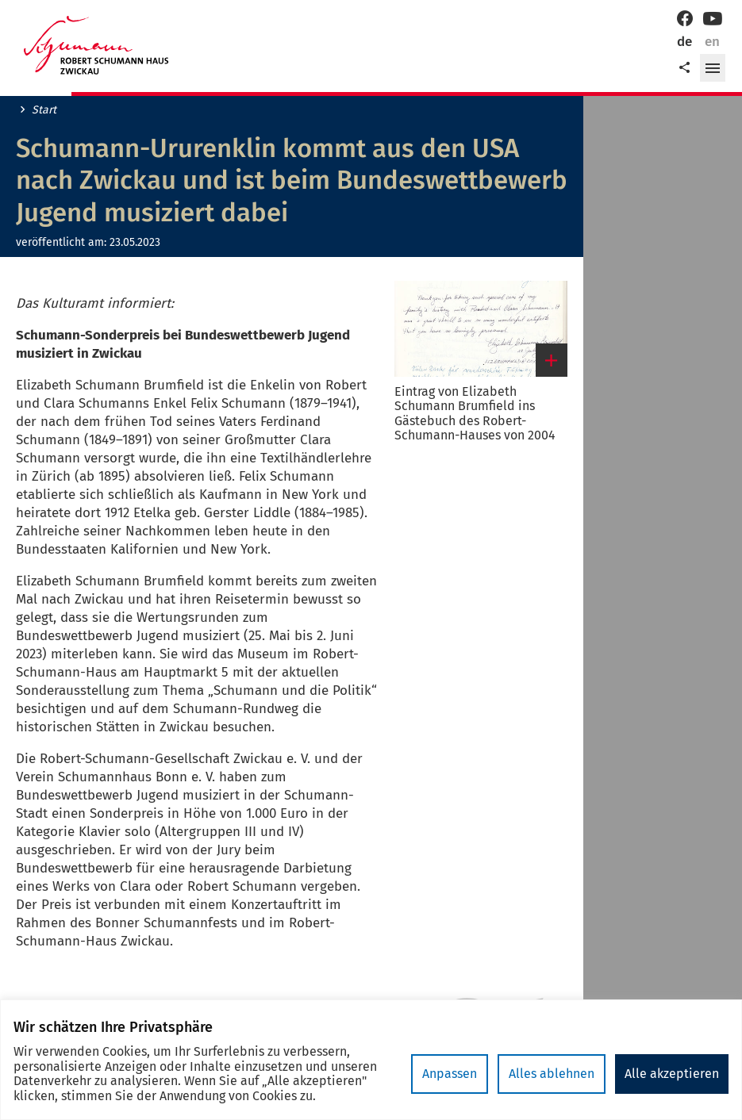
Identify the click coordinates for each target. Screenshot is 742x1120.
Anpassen (449, 1073)
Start (44, 110)
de (684, 41)
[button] (712, 68)
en (712, 41)
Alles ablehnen (551, 1073)
